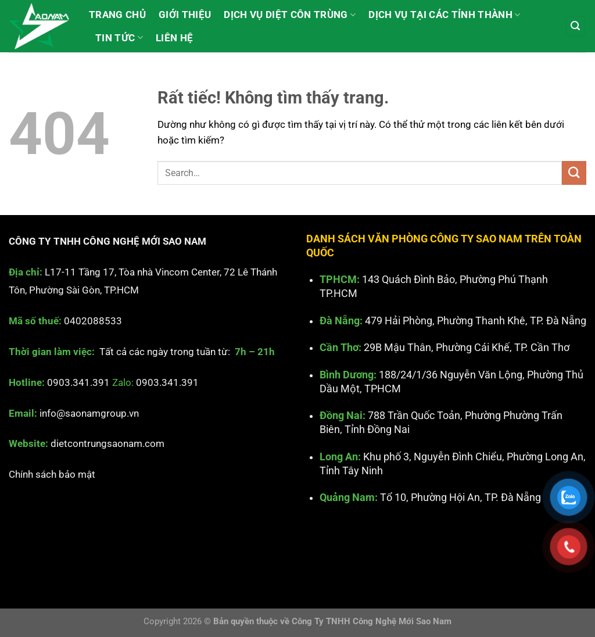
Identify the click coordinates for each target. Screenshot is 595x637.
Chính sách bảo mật (52, 474)
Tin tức (119, 38)
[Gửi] (574, 173)
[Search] (576, 26)
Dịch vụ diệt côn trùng (290, 14)
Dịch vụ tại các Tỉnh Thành (444, 14)
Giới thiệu (185, 14)
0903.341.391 (78, 382)
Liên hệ (174, 38)
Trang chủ (117, 14)
